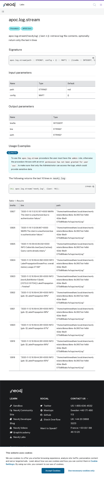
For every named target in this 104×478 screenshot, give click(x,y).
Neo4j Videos (20, 428)
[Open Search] (95, 5)
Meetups (48, 410)
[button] (94, 4)
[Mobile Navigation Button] (101, 5)
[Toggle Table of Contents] (3, 11)
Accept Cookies (52, 471)
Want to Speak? (48, 428)
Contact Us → (79, 398)
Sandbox (18, 405)
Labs (22, 4)
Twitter (47, 405)
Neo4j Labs (19, 437)
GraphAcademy (21, 432)
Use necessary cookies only (81, 471)
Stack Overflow (52, 419)
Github (47, 415)
